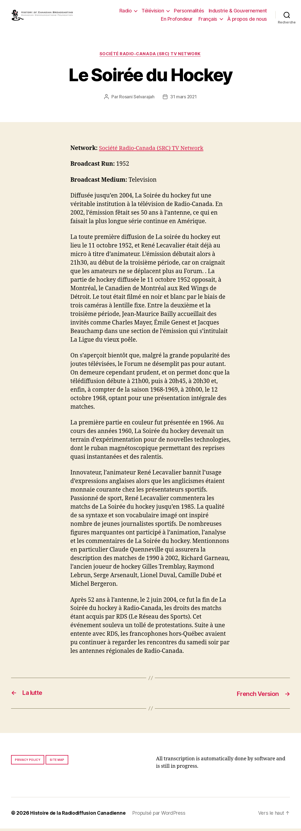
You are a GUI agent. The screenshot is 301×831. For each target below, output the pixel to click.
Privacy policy (27, 762)
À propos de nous (247, 20)
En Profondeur (177, 20)
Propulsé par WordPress (160, 815)
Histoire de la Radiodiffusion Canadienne (78, 815)
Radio (125, 12)
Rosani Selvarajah (136, 99)
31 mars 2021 (183, 99)
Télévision (153, 12)
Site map (57, 762)
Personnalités (189, 12)
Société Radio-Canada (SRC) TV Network (150, 56)
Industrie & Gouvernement (238, 12)
